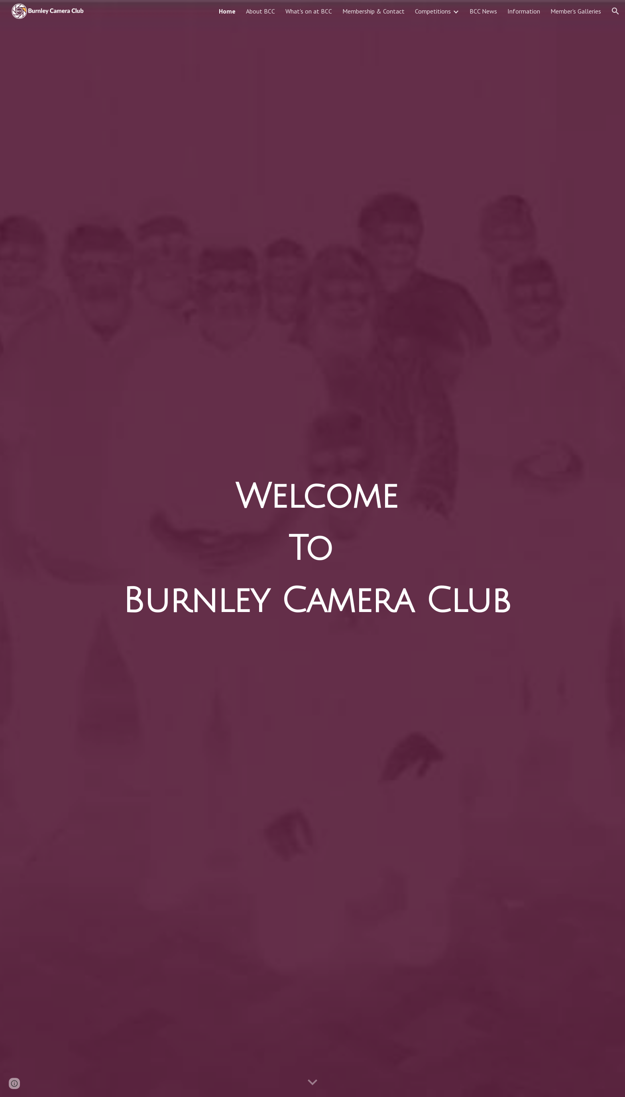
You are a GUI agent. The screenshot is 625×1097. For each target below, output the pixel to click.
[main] (312, 548)
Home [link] (227, 11)
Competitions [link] (433, 11)
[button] (615, 11)
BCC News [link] (483, 11)
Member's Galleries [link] (575, 11)
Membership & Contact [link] (373, 11)
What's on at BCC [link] (308, 11)
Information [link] (523, 11)
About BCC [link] (260, 11)
